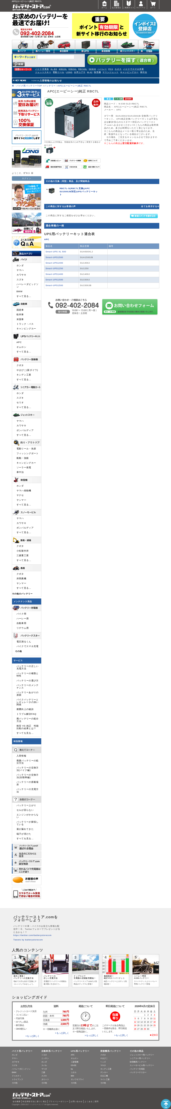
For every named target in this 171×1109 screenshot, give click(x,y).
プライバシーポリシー (59, 1101)
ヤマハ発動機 (24, 490)
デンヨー (104, 1072)
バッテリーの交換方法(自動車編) (28, 776)
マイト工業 (105, 1079)
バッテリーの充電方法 (28, 790)
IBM (72, 1076)
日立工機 (104, 1076)
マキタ (103, 1065)
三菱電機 (74, 1062)
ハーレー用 (23, 618)
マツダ (44, 1069)
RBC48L (82, 69)
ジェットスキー (43, 72)
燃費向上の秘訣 (25, 709)
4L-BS (54, 69)
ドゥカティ (16, 1076)
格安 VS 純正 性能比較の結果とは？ (28, 727)
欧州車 (20, 314)
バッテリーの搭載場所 (28, 783)
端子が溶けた (24, 834)
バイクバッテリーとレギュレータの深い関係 (28, 702)
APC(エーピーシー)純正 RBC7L (74, 86)
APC (46, 239)
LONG (69, 72)
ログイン (26, 178)
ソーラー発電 (24, 467)
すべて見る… (24, 296)
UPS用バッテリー (80, 1051)
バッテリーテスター (138, 1072)
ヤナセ (20, 495)
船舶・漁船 (23, 458)
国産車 (20, 310)
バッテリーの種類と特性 (28, 674)
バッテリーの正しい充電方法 (28, 667)
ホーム (104, 4)
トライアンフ (17, 1079)
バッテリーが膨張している (28, 823)
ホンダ (20, 265)
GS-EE (73, 1065)
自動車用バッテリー (51, 1051)
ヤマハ (20, 270)
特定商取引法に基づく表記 (35, 1101)
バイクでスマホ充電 (133, 69)
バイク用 (21, 614)
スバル (44, 1065)
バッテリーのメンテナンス (28, 686)
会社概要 (17, 1101)
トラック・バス (25, 324)
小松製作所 (23, 551)
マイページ (141, 4)
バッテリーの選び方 (28, 680)
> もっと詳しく (32, 1036)
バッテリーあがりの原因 (28, 693)
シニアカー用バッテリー (140, 1058)
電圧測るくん (24, 641)
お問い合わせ (77, 1101)
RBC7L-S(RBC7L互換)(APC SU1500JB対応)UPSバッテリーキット (79, 191)
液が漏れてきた (25, 829)
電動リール (58, 72)
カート (153, 4)
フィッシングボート (28, 453)
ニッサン (45, 1058)
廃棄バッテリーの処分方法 (28, 761)
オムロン (21, 347)
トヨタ (44, 1055)
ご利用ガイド (128, 4)
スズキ (20, 279)
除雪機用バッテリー (138, 1062)
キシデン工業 (24, 375)
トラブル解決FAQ (26, 714)
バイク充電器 (42, 69)
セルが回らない (25, 810)
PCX (110, 69)
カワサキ (21, 275)
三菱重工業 (23, 555)
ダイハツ (45, 1079)
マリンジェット (110, 72)
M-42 (89, 72)
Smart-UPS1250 (54, 268)
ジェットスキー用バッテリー (142, 1055)
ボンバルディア (25, 430)
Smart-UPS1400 (54, 263)
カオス (118, 69)
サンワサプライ (77, 1079)
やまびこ (104, 1058)
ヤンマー (21, 500)
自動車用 (21, 623)
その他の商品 (137, 1051)
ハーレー (102, 69)
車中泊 (143, 72)
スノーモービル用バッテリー (142, 1065)
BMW (20, 291)
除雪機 (97, 72)
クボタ (20, 365)
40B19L (63, 69)
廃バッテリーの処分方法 (28, 719)
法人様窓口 (116, 4)
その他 (18, 651)
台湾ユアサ (80, 72)
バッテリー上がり (26, 805)
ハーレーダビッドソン (28, 285)
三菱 (43, 1072)
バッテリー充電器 (137, 1069)
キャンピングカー (129, 72)
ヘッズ (103, 1062)
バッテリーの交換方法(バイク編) (28, 768)
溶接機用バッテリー (110, 1051)
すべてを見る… (25, 733)
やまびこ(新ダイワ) (27, 370)
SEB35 (92, 69)
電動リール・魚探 (26, 448)
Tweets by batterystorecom (28, 940)
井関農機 (21, 578)
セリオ (20, 402)
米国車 (20, 319)
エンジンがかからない (28, 816)
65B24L (72, 69)
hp (72, 1069)
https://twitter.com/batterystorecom (32, 935)
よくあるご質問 (92, 1101)
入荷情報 (21, 756)
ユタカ (73, 1072)
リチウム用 (23, 628)
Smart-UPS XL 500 (56, 252)
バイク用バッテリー (22, 1051)
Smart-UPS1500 (54, 257)
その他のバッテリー (22, 594)
